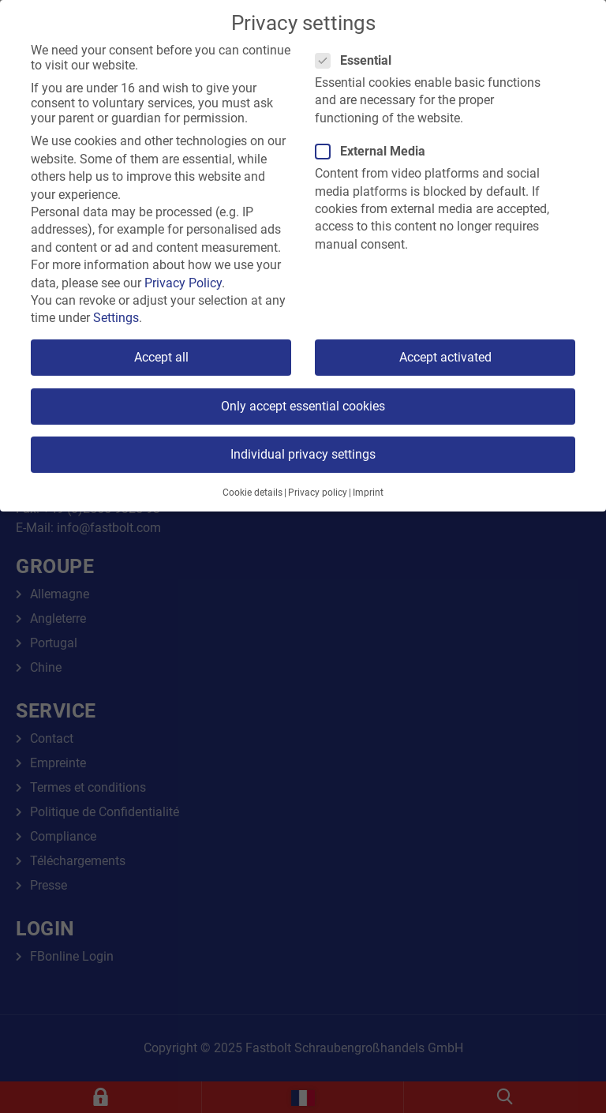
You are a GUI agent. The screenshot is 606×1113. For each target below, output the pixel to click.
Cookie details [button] (252, 492)
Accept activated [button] (445, 357)
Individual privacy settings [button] (303, 454)
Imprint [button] (368, 492)
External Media (375, 151)
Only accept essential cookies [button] (303, 406)
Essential (358, 60)
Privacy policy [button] (317, 492)
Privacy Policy (183, 282)
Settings (116, 317)
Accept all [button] (161, 357)
